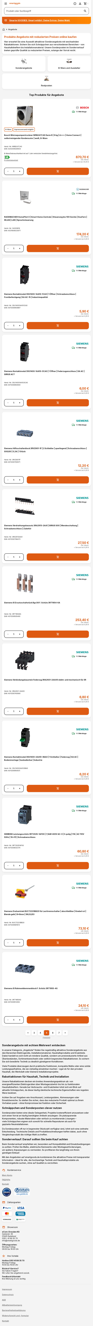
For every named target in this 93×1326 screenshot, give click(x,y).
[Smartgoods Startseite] (14, 4)
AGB (4, 1300)
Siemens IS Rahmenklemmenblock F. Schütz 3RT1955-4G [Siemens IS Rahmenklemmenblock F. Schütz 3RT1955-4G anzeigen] (31, 988)
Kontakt (5, 1184)
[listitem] (24, 63)
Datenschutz (8, 1295)
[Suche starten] (85, 11)
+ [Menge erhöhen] (19, 171)
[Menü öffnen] (5, 3)
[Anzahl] (13, 171)
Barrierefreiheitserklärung (13, 1310)
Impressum (7, 1289)
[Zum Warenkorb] (86, 3)
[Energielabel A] (7, 157)
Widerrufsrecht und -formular (15, 1316)
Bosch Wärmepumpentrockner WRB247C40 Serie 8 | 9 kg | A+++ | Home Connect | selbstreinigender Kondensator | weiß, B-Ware (42, 136)
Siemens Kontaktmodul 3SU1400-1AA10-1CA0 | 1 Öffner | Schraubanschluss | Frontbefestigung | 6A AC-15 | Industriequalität (40, 295)
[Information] (74, 3)
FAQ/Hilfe (6, 1180)
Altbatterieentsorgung (12, 1305)
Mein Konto (7, 1175)
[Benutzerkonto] (80, 3)
